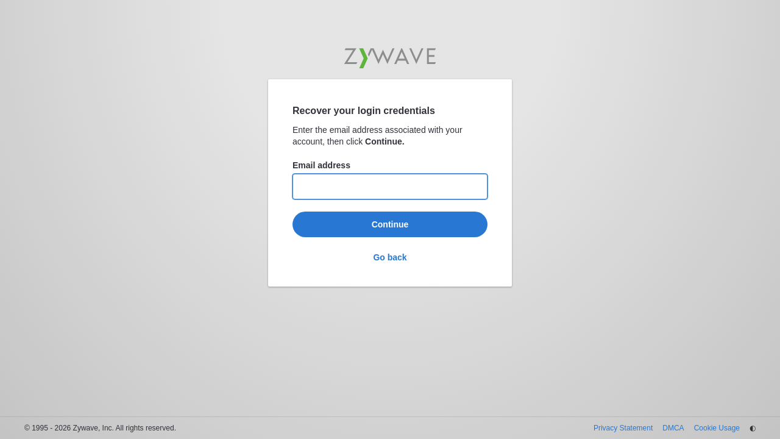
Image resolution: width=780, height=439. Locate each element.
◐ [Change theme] (753, 428)
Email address (321, 165)
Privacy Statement (623, 428)
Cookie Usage (717, 428)
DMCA (673, 428)
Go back (389, 257)
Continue (390, 224)
